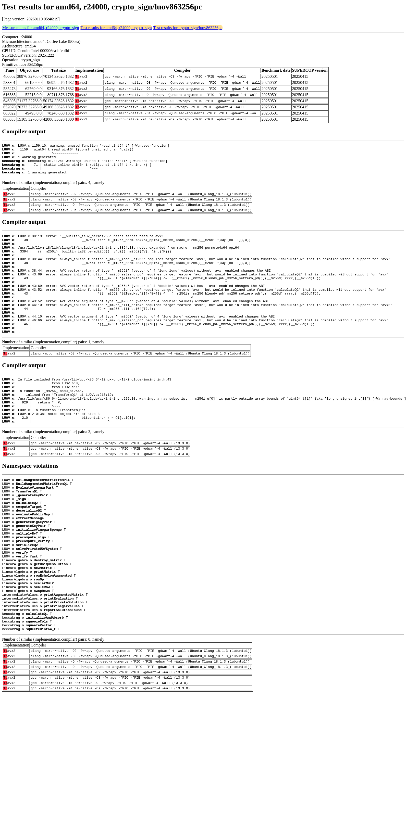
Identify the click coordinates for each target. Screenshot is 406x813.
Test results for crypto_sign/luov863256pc (187, 28)
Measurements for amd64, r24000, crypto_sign (40, 28)
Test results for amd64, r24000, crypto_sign (116, 28)
